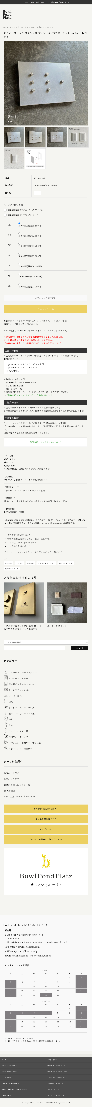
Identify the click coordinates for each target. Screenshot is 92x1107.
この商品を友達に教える (18, 546)
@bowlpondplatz (32, 951)
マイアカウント (53, 1089)
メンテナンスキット (57, 625)
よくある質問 (6, 1077)
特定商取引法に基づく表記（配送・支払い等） (29, 538)
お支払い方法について (9, 1065)
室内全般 (8, 563)
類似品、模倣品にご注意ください (46, 839)
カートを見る (6, 1095)
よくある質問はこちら (46, 819)
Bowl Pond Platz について (58, 1083)
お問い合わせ (53, 1059)
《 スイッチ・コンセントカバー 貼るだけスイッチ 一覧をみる (33, 552)
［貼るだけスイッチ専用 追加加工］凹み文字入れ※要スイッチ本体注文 (23, 627)
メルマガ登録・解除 (8, 1071)
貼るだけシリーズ (11, 568)
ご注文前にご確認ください (19, 534)
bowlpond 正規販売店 (10, 1083)
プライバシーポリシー (56, 1095)
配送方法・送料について (57, 1065)
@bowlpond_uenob (40, 955)
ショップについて (46, 829)
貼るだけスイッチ (46, 27)
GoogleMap (13, 937)
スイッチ (19, 563)
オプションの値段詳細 (45, 297)
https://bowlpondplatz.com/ (25, 946)
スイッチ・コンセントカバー (24, 27)
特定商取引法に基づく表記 (58, 1071)
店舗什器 (30, 563)
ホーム (6, 27)
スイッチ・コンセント (46, 563)
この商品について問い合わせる (22, 542)
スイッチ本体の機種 (13, 204)
